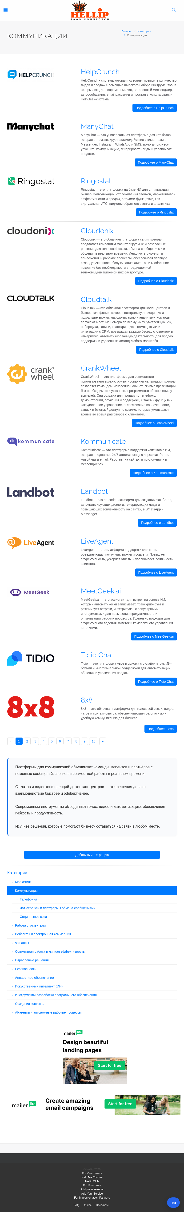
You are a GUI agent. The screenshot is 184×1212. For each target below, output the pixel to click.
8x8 (87, 700)
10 (94, 741)
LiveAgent (97, 541)
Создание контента (29, 1004)
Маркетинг (23, 882)
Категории (144, 31)
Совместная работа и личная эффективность (50, 951)
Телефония (28, 899)
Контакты (102, 1205)
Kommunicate (103, 441)
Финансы (22, 943)
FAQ (76, 1205)
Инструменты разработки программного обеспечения (56, 995)
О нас (88, 1205)
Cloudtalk (96, 299)
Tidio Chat (97, 655)
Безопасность (25, 969)
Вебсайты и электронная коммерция (43, 934)
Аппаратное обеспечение (34, 977)
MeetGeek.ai (101, 591)
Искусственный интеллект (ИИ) (39, 986)
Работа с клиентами (30, 925)
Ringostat (96, 181)
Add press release (92, 1189)
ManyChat (97, 126)
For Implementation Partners (92, 1197)
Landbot (94, 491)
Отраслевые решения (32, 960)
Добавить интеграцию (92, 855)
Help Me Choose (91, 1177)
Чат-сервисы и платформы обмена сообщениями (57, 908)
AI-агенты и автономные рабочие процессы (48, 1012)
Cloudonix (97, 231)
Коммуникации (26, 890)
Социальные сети (33, 917)
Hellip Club (92, 1181)
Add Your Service (92, 1193)
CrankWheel (101, 368)
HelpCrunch (100, 72)
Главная (126, 31)
